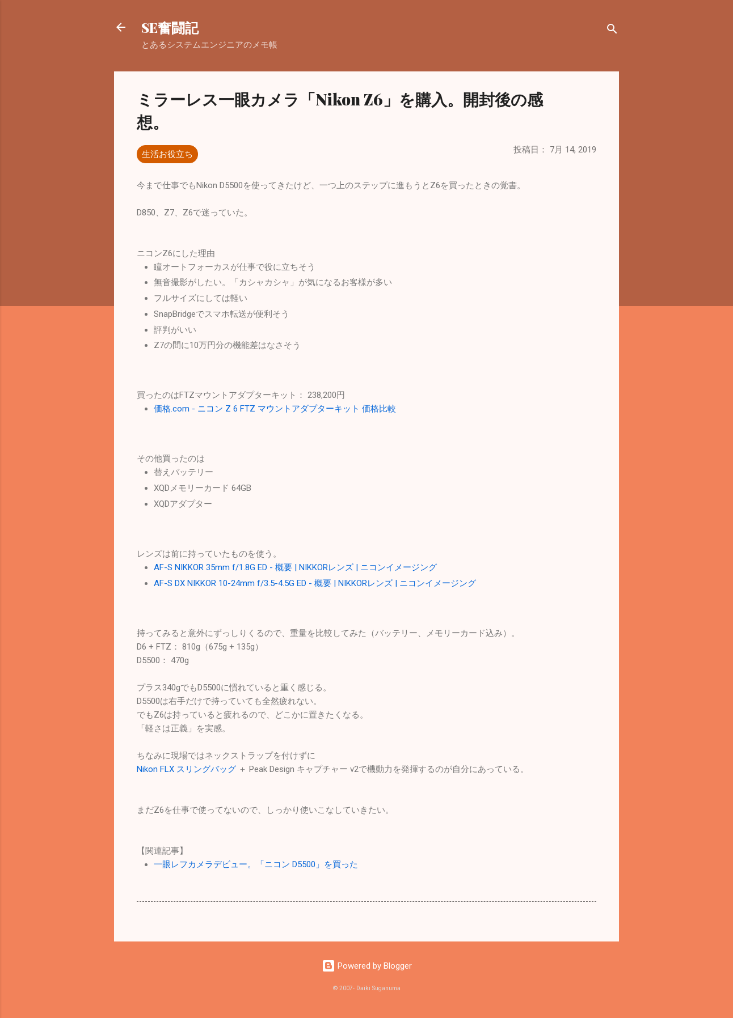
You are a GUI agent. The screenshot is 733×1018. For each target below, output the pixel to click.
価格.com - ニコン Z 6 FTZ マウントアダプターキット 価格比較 (275, 409)
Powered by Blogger (367, 966)
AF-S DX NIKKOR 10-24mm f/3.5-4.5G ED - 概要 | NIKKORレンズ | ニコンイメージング (315, 583)
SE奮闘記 (170, 27)
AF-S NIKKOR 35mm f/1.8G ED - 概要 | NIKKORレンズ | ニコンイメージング (295, 567)
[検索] (612, 31)
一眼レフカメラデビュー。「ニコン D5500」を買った (256, 864)
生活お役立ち (167, 154)
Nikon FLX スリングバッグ (186, 769)
